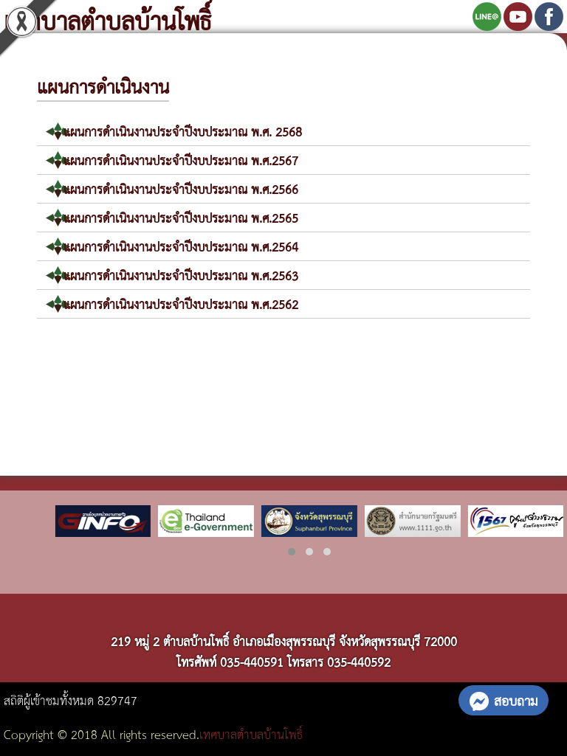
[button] (291, 551)
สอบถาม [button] (503, 700)
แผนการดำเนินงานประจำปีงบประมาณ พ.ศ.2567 (180, 160)
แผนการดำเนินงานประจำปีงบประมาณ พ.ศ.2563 (180, 275)
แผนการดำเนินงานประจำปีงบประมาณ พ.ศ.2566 (180, 188)
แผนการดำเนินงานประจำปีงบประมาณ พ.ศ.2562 (180, 303)
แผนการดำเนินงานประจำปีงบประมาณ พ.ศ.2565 (180, 217)
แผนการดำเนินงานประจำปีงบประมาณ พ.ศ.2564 (180, 246)
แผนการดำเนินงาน (103, 85)
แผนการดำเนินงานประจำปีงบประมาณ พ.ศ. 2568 (182, 131)
